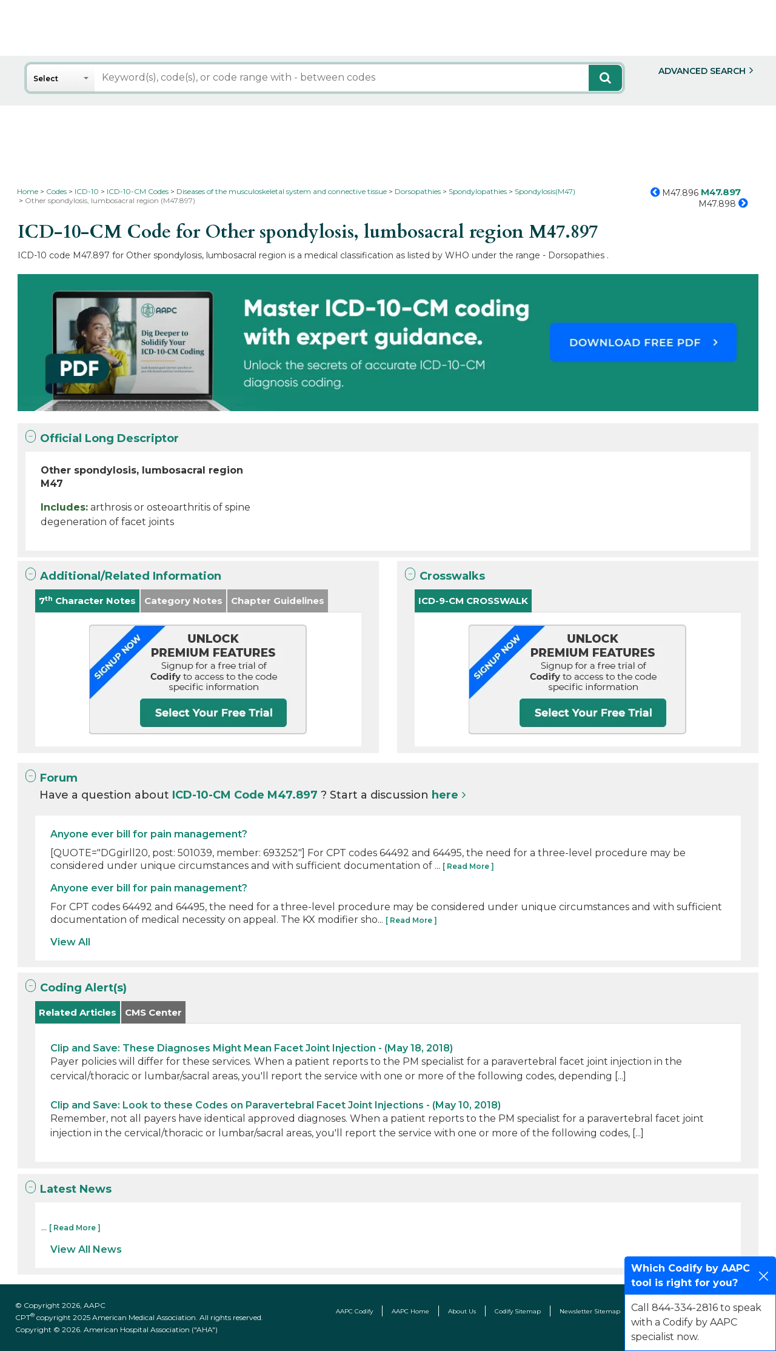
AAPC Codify (354, 1311)
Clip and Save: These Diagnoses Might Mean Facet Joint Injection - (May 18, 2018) (251, 1048)
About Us (462, 1311)
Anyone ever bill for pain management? (148, 834)
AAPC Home (410, 1311)
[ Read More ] (468, 866)
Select (45, 78)
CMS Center (153, 1012)
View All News (86, 1249)
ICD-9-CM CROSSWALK (473, 600)
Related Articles (77, 1012)
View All (70, 942)
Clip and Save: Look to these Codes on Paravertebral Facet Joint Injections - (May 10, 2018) (275, 1105)
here (445, 795)
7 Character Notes (87, 600)
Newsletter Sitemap (590, 1311)
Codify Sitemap (518, 1311)
